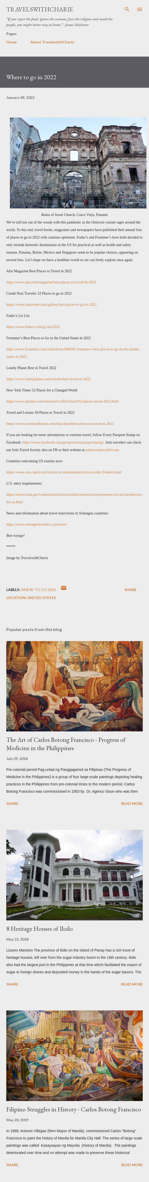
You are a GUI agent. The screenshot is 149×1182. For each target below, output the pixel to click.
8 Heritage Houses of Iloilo (39, 929)
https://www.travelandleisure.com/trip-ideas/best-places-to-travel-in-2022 (60, 424)
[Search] (127, 9)
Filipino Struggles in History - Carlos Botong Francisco (73, 1109)
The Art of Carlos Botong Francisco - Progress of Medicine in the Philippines (66, 744)
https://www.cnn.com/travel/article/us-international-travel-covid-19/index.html (63, 472)
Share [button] (130, 589)
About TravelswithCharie (52, 42)
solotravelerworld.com (102, 450)
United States (41, 597)
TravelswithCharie (39, 9)
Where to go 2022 (38, 589)
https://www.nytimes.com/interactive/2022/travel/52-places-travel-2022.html (62, 401)
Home (11, 42)
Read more (132, 803)
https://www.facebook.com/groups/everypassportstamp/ (63, 442)
